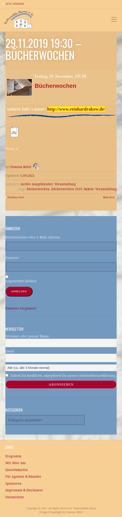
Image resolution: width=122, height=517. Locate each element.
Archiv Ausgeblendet (37, 184)
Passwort (12, 258)
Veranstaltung (65, 184)
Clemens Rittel (20, 167)
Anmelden (19, 291)
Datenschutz (14, 497)
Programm (13, 456)
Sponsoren (13, 483)
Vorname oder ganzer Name (27, 336)
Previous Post (15, 197)
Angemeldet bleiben (21, 281)
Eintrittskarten (16, 470)
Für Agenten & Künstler (23, 476)
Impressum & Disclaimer (24, 490)
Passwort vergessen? (20, 308)
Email (9, 351)
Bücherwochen (38, 189)
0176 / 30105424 (15, 3)
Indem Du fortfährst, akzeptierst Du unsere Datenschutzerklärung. (60, 375)
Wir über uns (15, 463)
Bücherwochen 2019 (66, 189)
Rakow (89, 189)
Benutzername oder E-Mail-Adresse (32, 237)
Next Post (109, 197)
